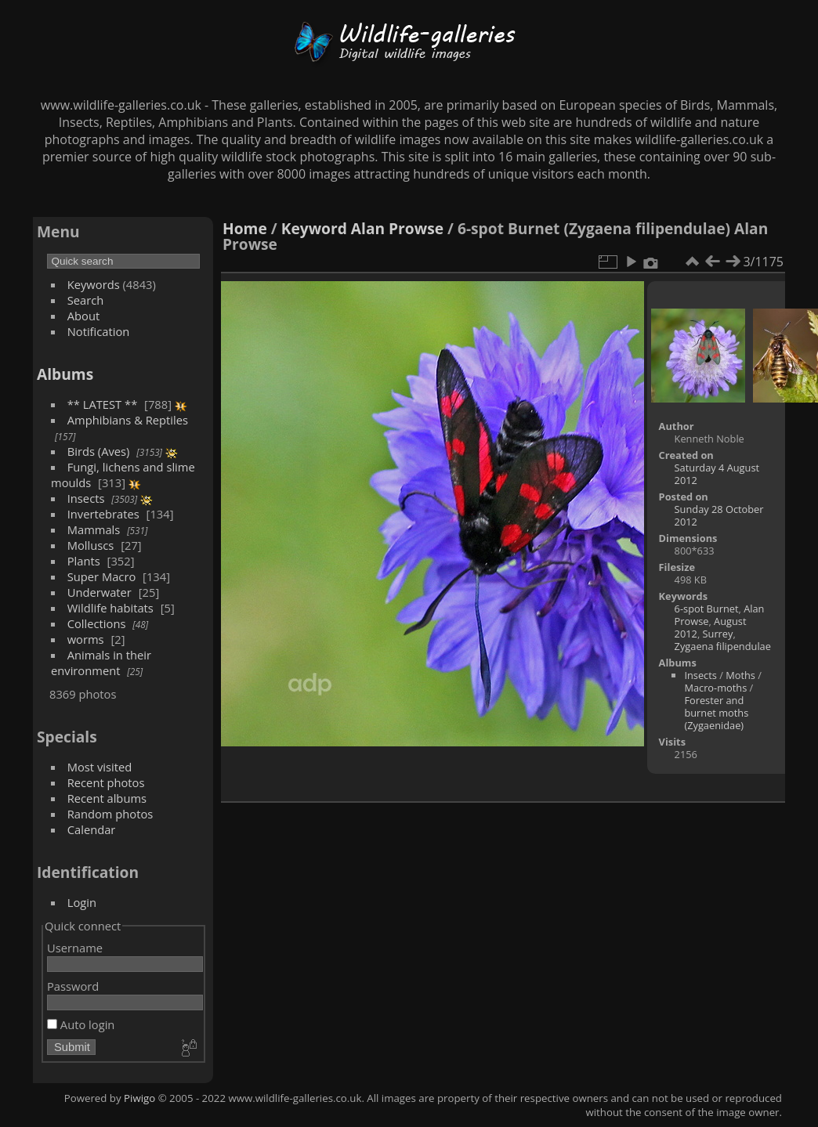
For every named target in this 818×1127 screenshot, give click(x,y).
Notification (98, 331)
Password (73, 986)
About (83, 315)
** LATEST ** (102, 404)
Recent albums (107, 798)
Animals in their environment (101, 662)
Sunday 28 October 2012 (719, 515)
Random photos (110, 814)
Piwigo (139, 1098)
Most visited (99, 767)
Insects (86, 498)
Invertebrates (103, 514)
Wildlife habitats (110, 608)
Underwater (99, 592)
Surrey (718, 634)
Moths (740, 675)
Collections (96, 623)
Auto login (80, 1024)
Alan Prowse (397, 228)
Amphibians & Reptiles (127, 420)
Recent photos (106, 782)
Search (85, 300)
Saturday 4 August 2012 (717, 474)
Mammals (94, 529)
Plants (83, 561)
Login (81, 902)
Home (245, 228)
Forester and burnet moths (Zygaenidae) (716, 712)
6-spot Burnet (707, 608)
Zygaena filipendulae (723, 646)
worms (85, 639)
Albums (65, 374)
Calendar (91, 829)
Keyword (314, 228)
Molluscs (90, 545)
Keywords (93, 284)
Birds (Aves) (98, 451)
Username (75, 947)
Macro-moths (715, 688)
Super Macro (101, 576)
